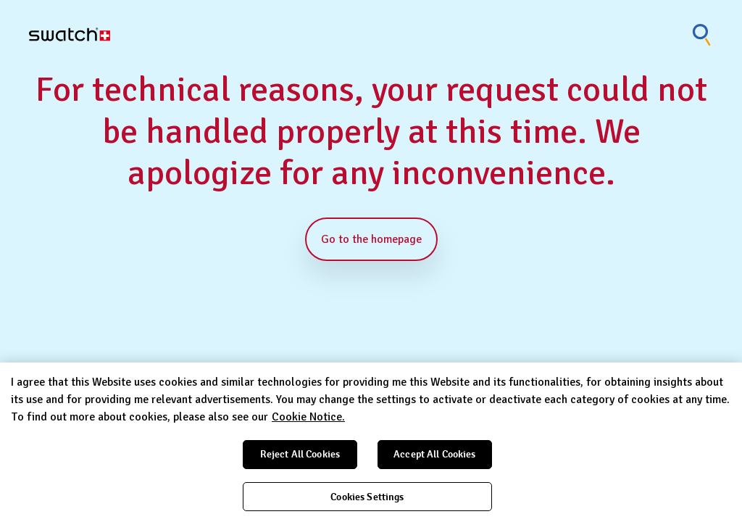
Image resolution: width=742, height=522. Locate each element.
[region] (371, 442)
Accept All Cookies (434, 454)
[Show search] (702, 34)
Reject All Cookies (300, 454)
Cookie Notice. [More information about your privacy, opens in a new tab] (308, 417)
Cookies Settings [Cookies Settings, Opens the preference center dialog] (367, 497)
